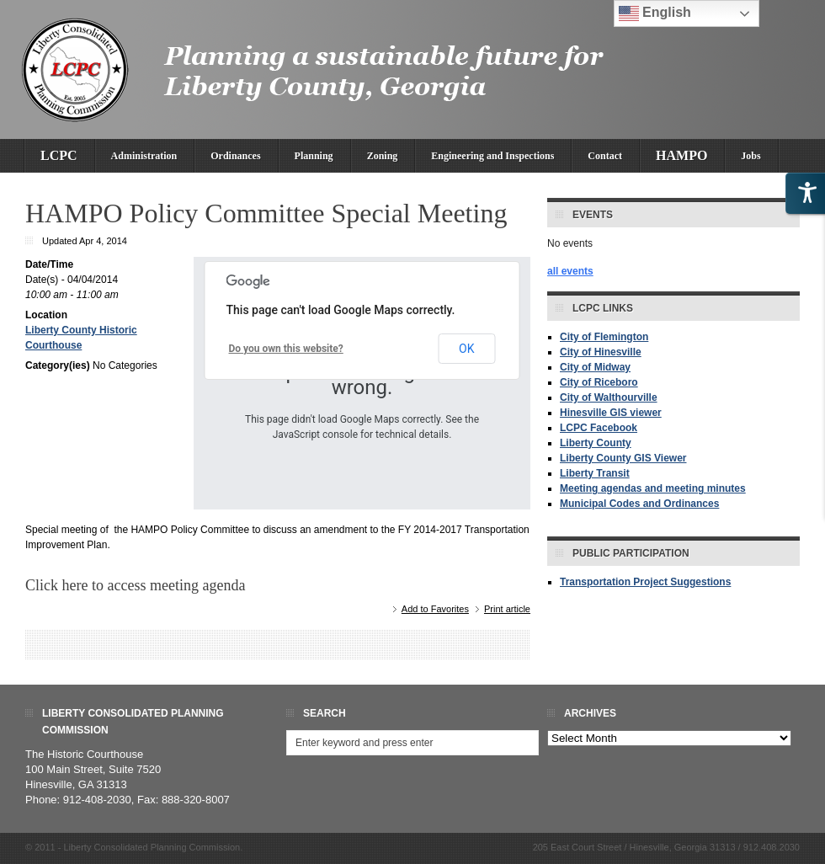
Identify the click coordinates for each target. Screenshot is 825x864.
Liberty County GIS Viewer (623, 458)
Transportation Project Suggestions (645, 582)
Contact (605, 156)
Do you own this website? (286, 349)
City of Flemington (604, 337)
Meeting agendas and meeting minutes (653, 488)
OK (466, 348)
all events (570, 271)
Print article (507, 609)
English (655, 13)
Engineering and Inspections (492, 156)
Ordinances (235, 156)
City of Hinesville (600, 352)
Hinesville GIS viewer (611, 413)
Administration (144, 156)
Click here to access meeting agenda (135, 585)
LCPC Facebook (598, 428)
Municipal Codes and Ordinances (639, 503)
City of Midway (595, 367)
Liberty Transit (595, 473)
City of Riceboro (599, 382)
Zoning (382, 156)
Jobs (750, 156)
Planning (314, 156)
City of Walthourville (608, 397)
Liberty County (595, 443)
